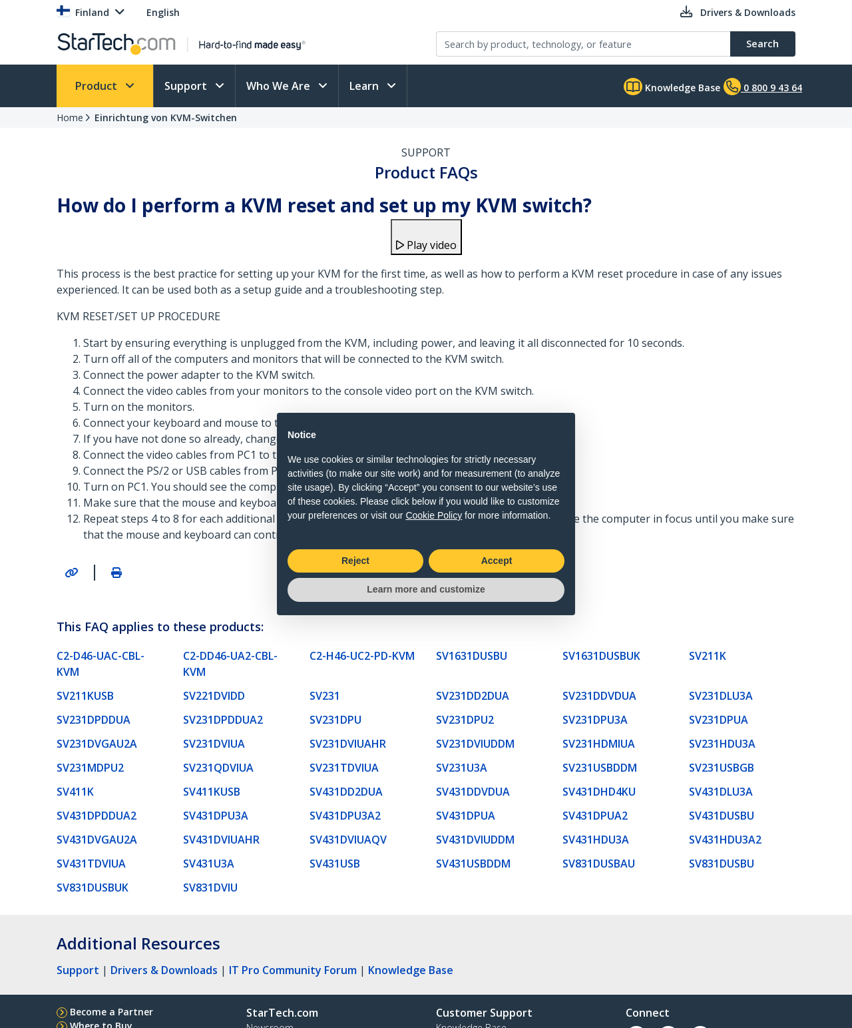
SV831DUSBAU (598, 863)
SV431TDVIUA (91, 863)
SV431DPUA (465, 815)
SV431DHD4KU (599, 791)
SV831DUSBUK (92, 887)
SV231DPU (335, 719)
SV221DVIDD (214, 695)
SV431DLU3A (721, 791)
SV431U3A (208, 863)
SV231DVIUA (214, 743)
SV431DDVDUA (473, 791)
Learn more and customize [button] (426, 589)
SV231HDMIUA (598, 743)
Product (97, 86)
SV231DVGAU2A (97, 743)
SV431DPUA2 (595, 815)
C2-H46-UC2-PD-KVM (362, 655)
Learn (365, 86)
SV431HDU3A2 (725, 839)
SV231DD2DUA (472, 695)
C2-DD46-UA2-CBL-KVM (230, 663)
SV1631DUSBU (471, 655)
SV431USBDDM (473, 863)
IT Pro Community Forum (293, 970)
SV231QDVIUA (218, 767)
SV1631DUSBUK (601, 655)
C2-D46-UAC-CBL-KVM (100, 663)
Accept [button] (497, 560)
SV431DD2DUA (346, 791)
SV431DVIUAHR (221, 839)
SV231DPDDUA (93, 719)
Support (187, 86)
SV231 (325, 695)
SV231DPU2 (465, 719)
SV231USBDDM (599, 767)
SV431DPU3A (215, 815)
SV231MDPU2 (90, 767)
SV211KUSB (85, 695)
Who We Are (279, 86)
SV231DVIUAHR (348, 743)
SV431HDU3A (595, 839)
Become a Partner (111, 1011)
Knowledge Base (672, 86)
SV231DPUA (718, 719)
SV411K (75, 791)
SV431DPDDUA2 (96, 815)
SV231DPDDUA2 (223, 719)
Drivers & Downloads (164, 970)
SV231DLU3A (721, 695)
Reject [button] (355, 560)
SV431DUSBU (721, 815)
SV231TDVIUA (344, 767)
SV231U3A (461, 767)
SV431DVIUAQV (348, 839)
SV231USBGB (721, 767)
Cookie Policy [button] (433, 515)
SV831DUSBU (721, 863)
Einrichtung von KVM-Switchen (166, 117)
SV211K (707, 655)
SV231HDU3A (722, 743)
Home (70, 117)
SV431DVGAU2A (97, 839)
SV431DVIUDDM (475, 839)
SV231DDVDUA (599, 695)
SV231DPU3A (595, 719)
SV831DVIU (210, 887)
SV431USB (335, 863)
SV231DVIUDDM (475, 743)
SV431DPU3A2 (345, 815)
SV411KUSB (211, 791)
